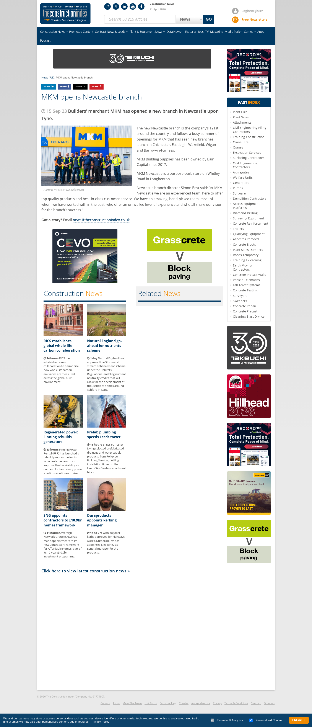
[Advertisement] (132, 631)
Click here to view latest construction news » (85, 570)
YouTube (133, 6)
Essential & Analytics (227, 720)
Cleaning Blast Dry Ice (249, 316)
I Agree (299, 720)
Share (47, 86)
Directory (269, 703)
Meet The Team (132, 703)
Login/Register (252, 11)
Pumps (238, 188)
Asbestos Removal (246, 239)
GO (209, 19)
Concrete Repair (244, 306)
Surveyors (240, 296)
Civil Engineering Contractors (245, 165)
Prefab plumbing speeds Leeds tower (103, 434)
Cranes (238, 147)
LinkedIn (124, 6)
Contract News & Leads (110, 31)
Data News (174, 31)
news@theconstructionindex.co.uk (101, 219)
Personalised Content (266, 720)
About (116, 703)
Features (190, 31)
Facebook (141, 6)
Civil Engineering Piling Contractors (249, 130)
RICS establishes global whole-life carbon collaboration (62, 345)
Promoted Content (81, 31)
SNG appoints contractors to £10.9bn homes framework (63, 520)
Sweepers (240, 301)
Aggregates (241, 172)
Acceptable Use (200, 703)
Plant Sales (241, 117)
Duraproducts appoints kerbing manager (102, 520)
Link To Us (151, 703)
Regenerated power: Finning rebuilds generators (61, 437)
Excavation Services (247, 152)
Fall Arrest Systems (246, 285)
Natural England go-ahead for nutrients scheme (104, 345)
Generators (241, 183)
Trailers (238, 229)
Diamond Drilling (245, 213)
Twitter (116, 6)
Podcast (45, 40)
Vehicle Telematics (246, 280)
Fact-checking (168, 703)
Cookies (183, 703)
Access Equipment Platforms (246, 206)
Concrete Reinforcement (250, 223)
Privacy (217, 703)
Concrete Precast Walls (249, 275)
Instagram (107, 6)
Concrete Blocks (244, 244)
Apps (260, 31)
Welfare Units (243, 177)
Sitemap (256, 703)
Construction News (52, 31)
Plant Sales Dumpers (248, 250)
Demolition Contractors (249, 198)
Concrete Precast (245, 311)
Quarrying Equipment (249, 234)
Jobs (200, 31)
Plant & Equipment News (146, 31)
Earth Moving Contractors (242, 267)
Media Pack (232, 31)
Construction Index (65, 13)
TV (206, 31)
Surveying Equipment (248, 218)
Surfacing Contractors (249, 158)
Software (239, 193)
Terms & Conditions (236, 703)
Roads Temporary (245, 255)
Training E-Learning (247, 260)
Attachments (242, 122)
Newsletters (254, 19)
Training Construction (249, 137)
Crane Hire (241, 142)
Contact (105, 703)
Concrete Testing (245, 290)
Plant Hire (240, 112)
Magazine (216, 31)
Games (248, 31)
